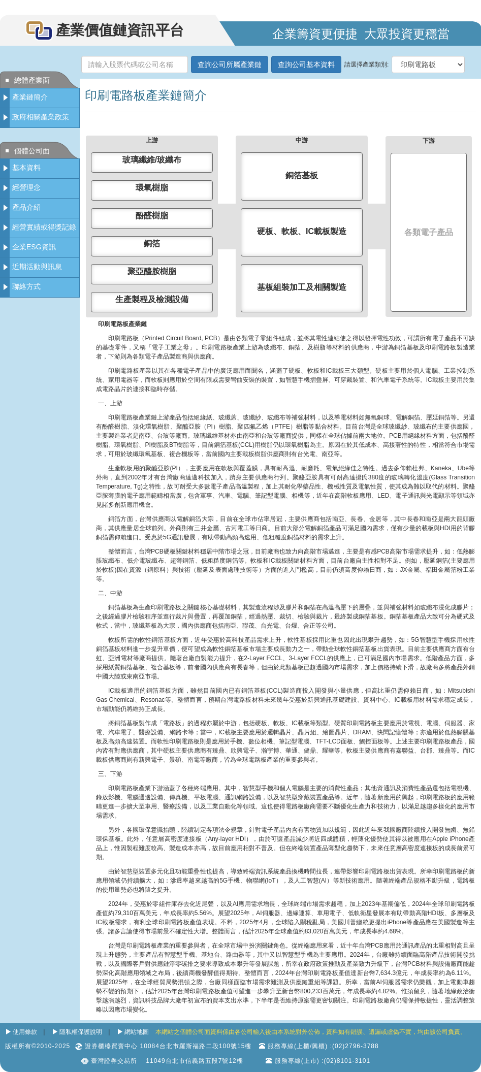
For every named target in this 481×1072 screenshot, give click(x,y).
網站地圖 (136, 1031)
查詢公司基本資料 (306, 64)
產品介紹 (26, 207)
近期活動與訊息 (37, 267)
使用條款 (25, 1031)
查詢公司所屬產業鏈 (230, 64)
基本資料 (26, 168)
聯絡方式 (26, 286)
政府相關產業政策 (40, 117)
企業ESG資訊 (34, 247)
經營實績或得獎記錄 (44, 227)
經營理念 (26, 187)
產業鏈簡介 (30, 97)
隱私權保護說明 (80, 1031)
